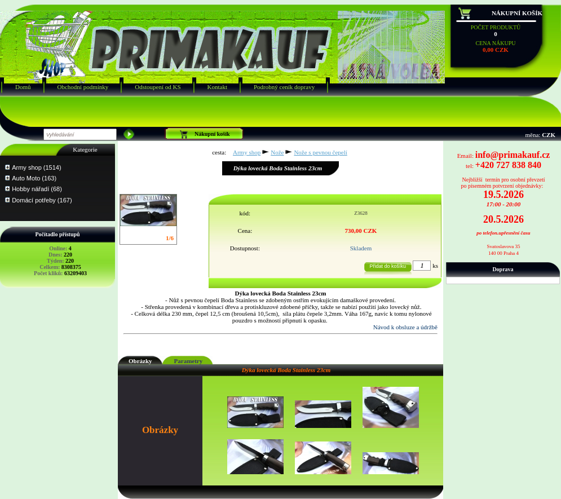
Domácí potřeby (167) (42, 200)
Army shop (246, 152)
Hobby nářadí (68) (37, 189)
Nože (277, 152)
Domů (23, 86)
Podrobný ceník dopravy (284, 86)
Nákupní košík (517, 13)
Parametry (188, 360)
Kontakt (217, 86)
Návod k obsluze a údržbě (405, 327)
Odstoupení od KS (157, 86)
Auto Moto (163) (34, 178)
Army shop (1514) (36, 167)
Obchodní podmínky (83, 86)
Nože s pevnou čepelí (320, 152)
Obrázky (140, 360)
